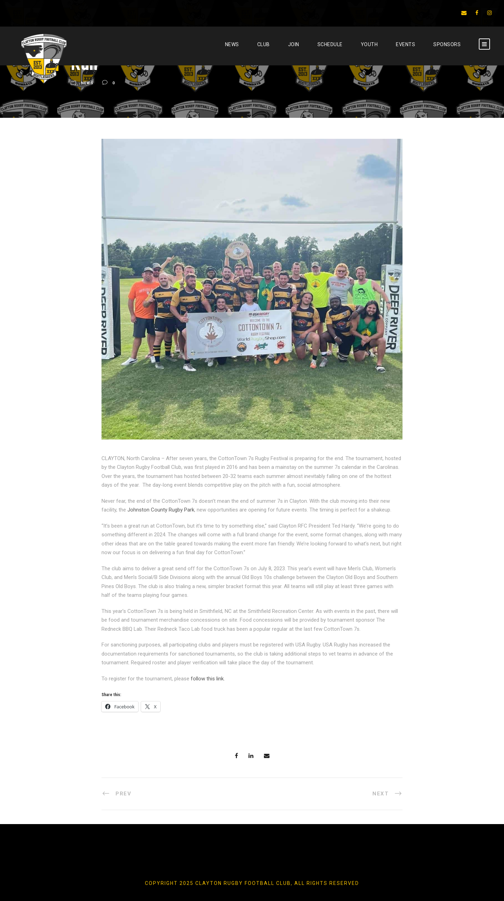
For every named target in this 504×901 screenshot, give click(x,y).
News (232, 44)
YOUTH (369, 44)
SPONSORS (447, 44)
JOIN (293, 44)
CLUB (263, 44)
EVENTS (405, 44)
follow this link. (208, 678)
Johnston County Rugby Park (160, 510)
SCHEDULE (330, 44)
